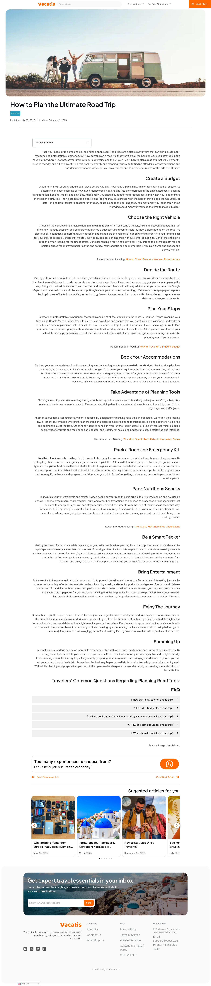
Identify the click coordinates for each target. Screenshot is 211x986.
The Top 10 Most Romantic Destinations (157, 526)
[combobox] (89, 4)
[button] (87, 143)
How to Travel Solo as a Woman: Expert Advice (153, 259)
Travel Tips (15, 113)
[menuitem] (136, 4)
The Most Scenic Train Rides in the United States (151, 439)
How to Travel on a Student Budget (159, 346)
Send (88, 902)
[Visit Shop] (200, 4)
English (23, 983)
